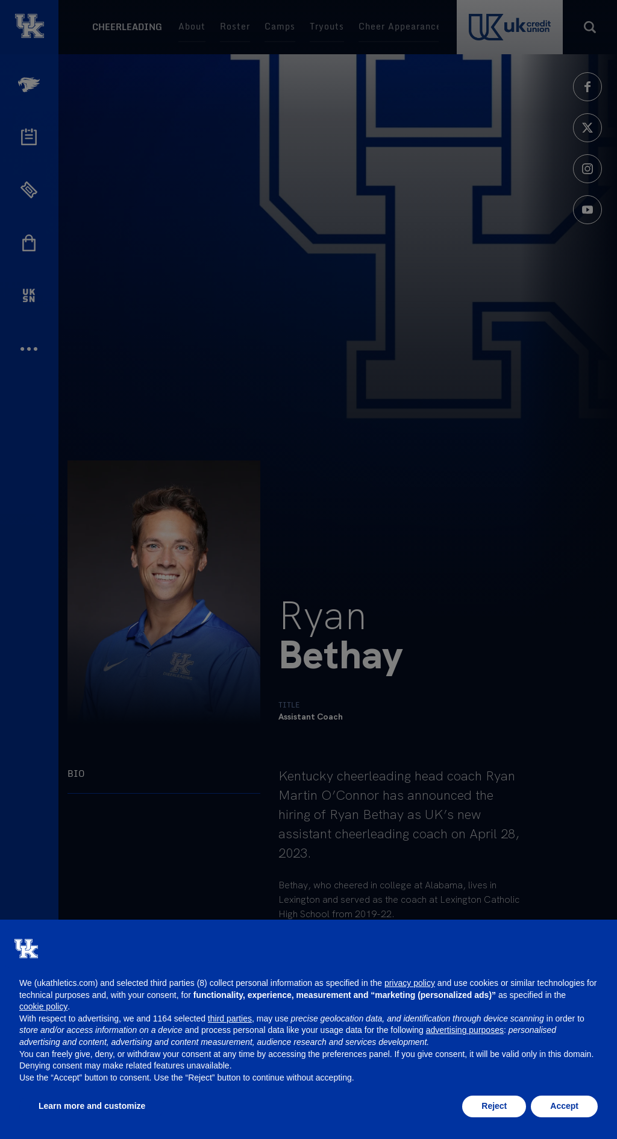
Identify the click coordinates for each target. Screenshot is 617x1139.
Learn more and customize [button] (92, 1106)
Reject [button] (494, 1106)
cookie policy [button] (43, 1006)
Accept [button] (564, 1106)
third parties (230, 1018)
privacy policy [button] (409, 983)
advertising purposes (465, 1030)
